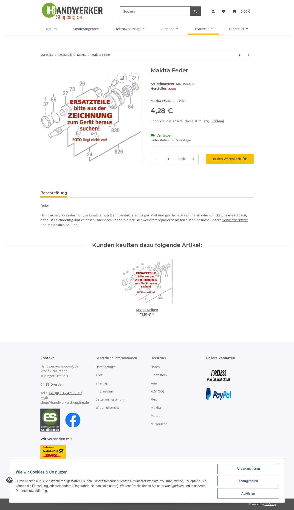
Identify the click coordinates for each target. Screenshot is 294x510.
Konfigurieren (247, 482)
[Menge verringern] (156, 159)
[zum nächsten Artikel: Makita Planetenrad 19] (249, 55)
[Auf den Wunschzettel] (134, 78)
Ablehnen (247, 494)
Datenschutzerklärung (32, 491)
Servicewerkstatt (235, 220)
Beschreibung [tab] (53, 193)
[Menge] (168, 159)
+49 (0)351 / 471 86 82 (65, 393)
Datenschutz (105, 367)
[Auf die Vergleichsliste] (122, 78)
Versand (218, 121)
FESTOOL (157, 391)
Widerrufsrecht (107, 407)
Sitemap (102, 383)
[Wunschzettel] (223, 11)
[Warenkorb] (241, 11)
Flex (154, 399)
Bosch (155, 367)
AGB (99, 375)
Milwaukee (159, 424)
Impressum (104, 391)
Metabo (156, 415)
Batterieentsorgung (110, 399)
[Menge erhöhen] (193, 159)
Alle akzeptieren (247, 470)
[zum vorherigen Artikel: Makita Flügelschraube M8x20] (239, 55)
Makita (156, 407)
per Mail (150, 215)
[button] (213, 11)
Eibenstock (159, 375)
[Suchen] (155, 11)
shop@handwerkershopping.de (64, 402)
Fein (154, 383)
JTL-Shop (270, 504)
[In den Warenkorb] (230, 159)
